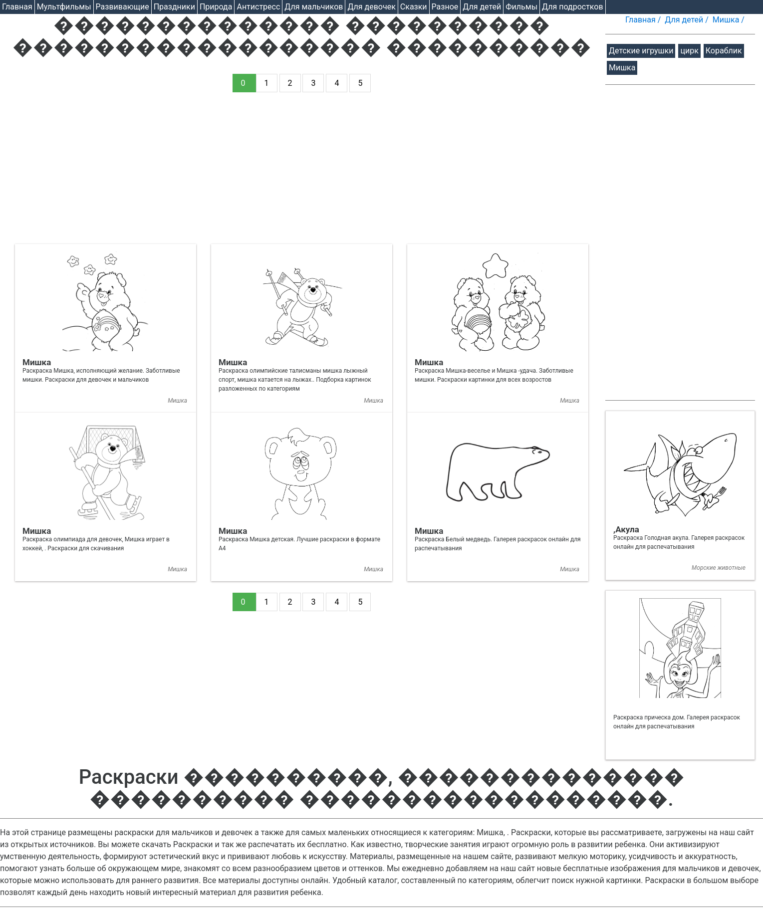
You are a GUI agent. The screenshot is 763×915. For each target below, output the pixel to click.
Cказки (413, 6)
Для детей (482, 6)
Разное (445, 6)
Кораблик (724, 50)
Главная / (644, 19)
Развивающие (122, 6)
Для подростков (572, 6)
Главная (17, 6)
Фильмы (521, 6)
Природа (216, 6)
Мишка (622, 67)
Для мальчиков (313, 6)
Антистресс (258, 6)
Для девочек (371, 6)
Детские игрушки (641, 50)
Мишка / (730, 19)
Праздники (174, 6)
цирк (689, 50)
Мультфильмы (64, 6)
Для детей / (688, 19)
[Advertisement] (301, 174)
